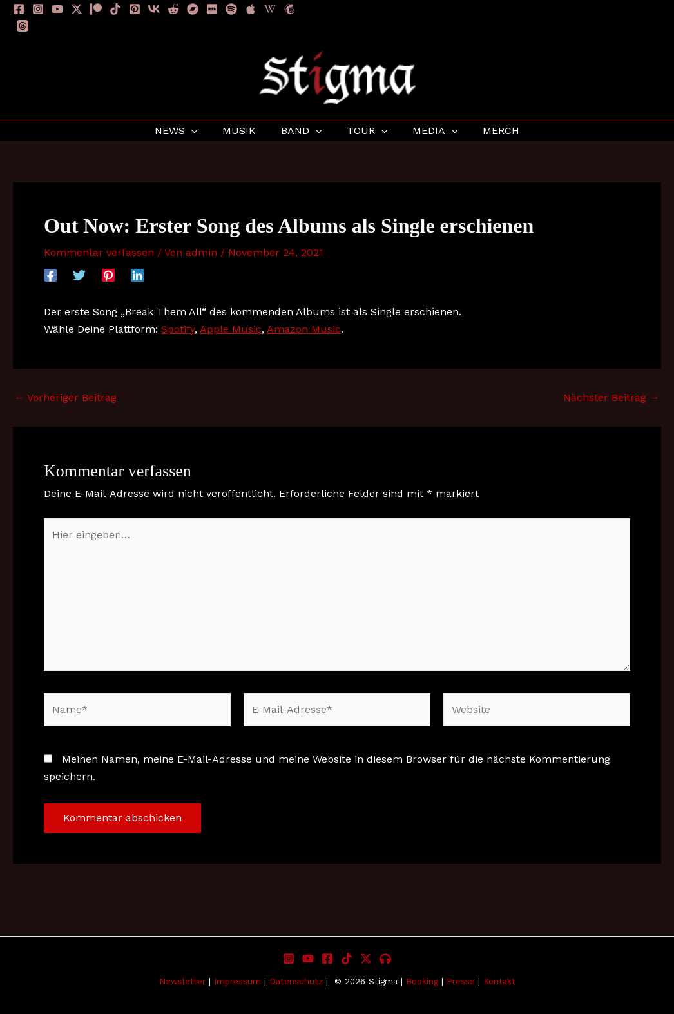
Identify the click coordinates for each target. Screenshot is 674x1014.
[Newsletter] (289, 9)
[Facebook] (18, 9)
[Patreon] (96, 9)
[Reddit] (173, 9)
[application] (201, 131)
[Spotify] (231, 9)
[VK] (154, 9)
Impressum (239, 981)
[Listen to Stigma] (385, 958)
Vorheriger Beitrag (65, 398)
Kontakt (499, 981)
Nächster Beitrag (611, 398)
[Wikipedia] (270, 9)
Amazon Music (304, 329)
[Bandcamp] (192, 9)
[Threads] (22, 26)
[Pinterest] (134, 9)
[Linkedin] (137, 275)
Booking (422, 981)
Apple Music (231, 329)
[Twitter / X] (76, 9)
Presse (461, 981)
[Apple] (250, 9)
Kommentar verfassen (99, 252)
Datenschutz (296, 981)
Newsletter (182, 981)
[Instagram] (38, 9)
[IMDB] (212, 9)
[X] (366, 958)
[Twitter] (79, 275)
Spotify (178, 329)
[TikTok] (115, 9)
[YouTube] (57, 9)
